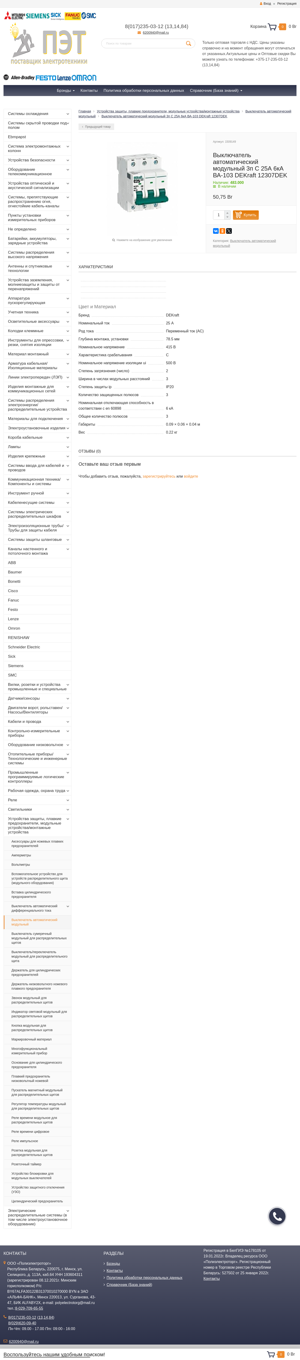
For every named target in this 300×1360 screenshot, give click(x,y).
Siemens (15, 666)
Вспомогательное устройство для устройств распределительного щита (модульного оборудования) (39, 878)
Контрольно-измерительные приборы (39, 733)
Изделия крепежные (39, 456)
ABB (12, 563)
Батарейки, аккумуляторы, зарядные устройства (39, 240)
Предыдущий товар (96, 126)
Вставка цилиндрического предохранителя (31, 894)
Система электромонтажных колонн (39, 148)
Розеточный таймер (26, 1164)
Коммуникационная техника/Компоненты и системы (39, 481)
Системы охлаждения (39, 113)
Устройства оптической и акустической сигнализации (39, 185)
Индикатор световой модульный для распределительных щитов (39, 1014)
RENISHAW (18, 637)
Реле (39, 800)
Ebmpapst (17, 137)
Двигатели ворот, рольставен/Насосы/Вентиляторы (39, 710)
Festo (13, 609)
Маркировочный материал (31, 1039)
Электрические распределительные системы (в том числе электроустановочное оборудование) (39, 1217)
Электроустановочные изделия (39, 428)
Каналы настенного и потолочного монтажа (39, 551)
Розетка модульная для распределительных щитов (31, 1152)
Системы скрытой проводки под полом (39, 125)
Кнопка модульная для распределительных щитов (31, 1028)
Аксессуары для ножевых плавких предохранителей (37, 844)
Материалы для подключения (39, 418)
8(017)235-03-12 (144, 26)
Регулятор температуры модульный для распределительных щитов (38, 1106)
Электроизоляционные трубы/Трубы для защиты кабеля (39, 528)
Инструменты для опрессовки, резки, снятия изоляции (39, 342)
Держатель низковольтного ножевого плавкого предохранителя (39, 986)
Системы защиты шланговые (39, 539)
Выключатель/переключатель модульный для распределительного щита (39, 956)
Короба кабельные (39, 437)
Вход (265, 3)
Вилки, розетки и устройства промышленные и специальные (39, 686)
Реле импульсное (24, 1141)
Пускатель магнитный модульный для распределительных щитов (37, 1092)
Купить (250, 215)
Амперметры (21, 855)
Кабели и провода (39, 721)
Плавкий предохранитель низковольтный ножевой (30, 1078)
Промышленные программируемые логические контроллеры (39, 777)
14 (176, 26)
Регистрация (286, 3)
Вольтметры (20, 864)
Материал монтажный (39, 354)
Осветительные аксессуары (39, 321)
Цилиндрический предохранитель (37, 1201)
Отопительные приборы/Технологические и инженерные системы (39, 758)
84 (184, 26)
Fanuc (13, 600)
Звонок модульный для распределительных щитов (31, 1000)
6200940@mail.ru (156, 32)
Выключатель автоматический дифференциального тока (40, 908)
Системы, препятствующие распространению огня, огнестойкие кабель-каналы (39, 201)
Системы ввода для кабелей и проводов (39, 467)
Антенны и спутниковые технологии (39, 268)
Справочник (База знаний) (129, 1285)
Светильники (39, 809)
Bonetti (14, 581)
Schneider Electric (24, 647)
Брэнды (113, 1264)
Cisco (13, 591)
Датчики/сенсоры (39, 698)
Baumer (15, 572)
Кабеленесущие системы (39, 502)
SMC (12, 675)
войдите (191, 476)
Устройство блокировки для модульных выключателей (32, 1176)
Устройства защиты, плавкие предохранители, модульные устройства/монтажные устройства (39, 825)
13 (169, 26)
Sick (11, 656)
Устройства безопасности (39, 160)
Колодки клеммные (39, 331)
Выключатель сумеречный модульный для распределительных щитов (39, 938)
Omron (14, 628)
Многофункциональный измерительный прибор (29, 1051)
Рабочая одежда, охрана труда (39, 790)
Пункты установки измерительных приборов (39, 217)
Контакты (115, 1271)
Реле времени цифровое (30, 1131)
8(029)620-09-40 (22, 1323)
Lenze (13, 619)
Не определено (39, 229)
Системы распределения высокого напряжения (39, 254)
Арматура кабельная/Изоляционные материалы (39, 365)
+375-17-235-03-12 (272, 59)
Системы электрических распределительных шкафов (39, 514)
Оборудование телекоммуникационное (39, 171)
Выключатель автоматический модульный (34, 922)
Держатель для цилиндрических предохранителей (35, 972)
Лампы (39, 447)
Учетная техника (39, 312)
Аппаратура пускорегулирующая (39, 300)
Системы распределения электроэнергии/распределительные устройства (39, 405)
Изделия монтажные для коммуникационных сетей (39, 388)
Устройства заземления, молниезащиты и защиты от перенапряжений (39, 284)
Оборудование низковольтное (39, 745)
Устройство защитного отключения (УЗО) (37, 1189)
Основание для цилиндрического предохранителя (36, 1065)
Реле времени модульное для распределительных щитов (34, 1120)
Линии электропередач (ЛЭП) (39, 377)
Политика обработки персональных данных (145, 1278)
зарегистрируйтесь (159, 476)
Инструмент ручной (39, 493)
